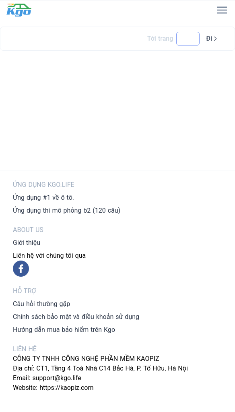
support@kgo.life (56, 378)
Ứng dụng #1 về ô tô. (43, 197)
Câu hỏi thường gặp (41, 304)
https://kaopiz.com (66, 387)
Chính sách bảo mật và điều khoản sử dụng (76, 317)
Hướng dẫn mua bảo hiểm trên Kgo (64, 329)
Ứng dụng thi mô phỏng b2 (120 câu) (66, 210)
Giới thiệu (26, 242)
